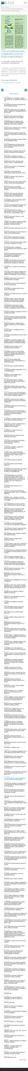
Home (2, 7)
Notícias (7, 7)
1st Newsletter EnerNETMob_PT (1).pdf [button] (11, 82)
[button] (2, 90)
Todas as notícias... (23, 1059)
